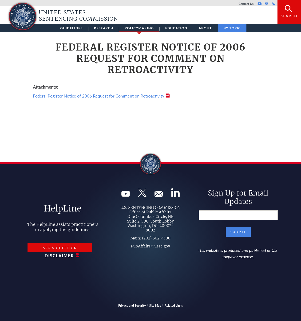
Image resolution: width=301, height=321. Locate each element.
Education (176, 28)
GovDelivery (266, 4)
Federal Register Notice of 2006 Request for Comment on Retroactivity (98, 95)
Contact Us (245, 4)
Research (104, 28)
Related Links (174, 305)
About (205, 28)
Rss (272, 4)
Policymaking (139, 29)
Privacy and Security (132, 305)
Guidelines (71, 28)
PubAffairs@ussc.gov (150, 246)
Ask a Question (60, 248)
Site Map (155, 305)
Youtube (259, 4)
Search (289, 16)
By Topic (232, 28)
